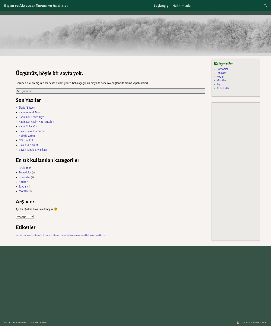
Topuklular (25, 172)
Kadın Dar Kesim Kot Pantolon (36, 121)
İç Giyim (23, 167)
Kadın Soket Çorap (29, 126)
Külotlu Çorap (27, 135)
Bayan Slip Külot (28, 145)
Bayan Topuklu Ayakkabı (33, 149)
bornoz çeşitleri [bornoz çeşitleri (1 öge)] (60, 235)
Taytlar (23, 186)
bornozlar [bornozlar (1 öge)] (39, 235)
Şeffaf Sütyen (27, 107)
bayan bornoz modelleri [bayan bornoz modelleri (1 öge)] (25, 235)
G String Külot (27, 140)
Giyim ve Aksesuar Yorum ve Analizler (36, 5)
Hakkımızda (182, 6)
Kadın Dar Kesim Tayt (31, 117)
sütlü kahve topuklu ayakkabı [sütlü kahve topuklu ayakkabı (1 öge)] (78, 235)
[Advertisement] (236, 171)
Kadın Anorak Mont (30, 112)
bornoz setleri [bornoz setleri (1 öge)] (48, 235)
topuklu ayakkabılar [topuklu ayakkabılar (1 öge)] (98, 235)
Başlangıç (161, 6)
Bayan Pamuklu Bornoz (32, 131)
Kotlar (22, 181)
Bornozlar (24, 177)
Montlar (23, 191)
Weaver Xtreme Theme (254, 322)
